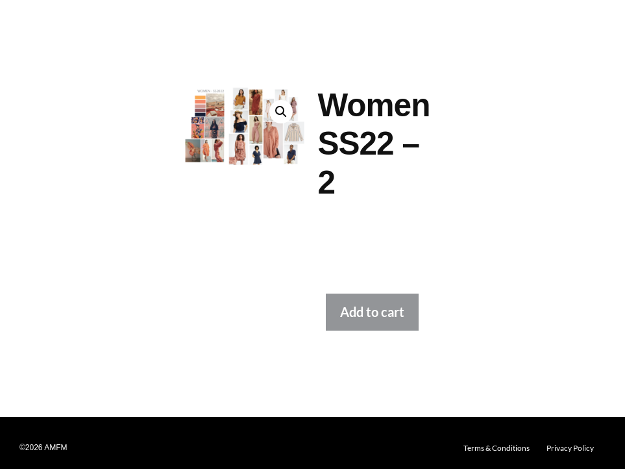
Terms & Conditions (496, 448)
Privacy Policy (570, 448)
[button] (281, 111)
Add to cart (372, 312)
